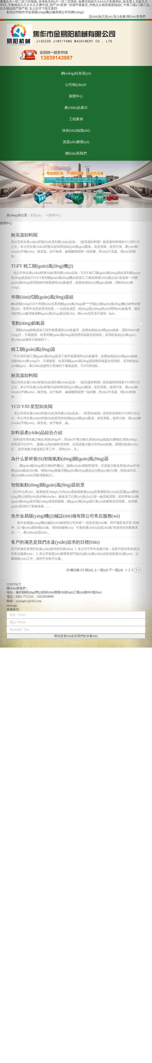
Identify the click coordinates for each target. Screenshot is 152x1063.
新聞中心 (54, 215)
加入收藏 (119, 16)
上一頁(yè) (101, 570)
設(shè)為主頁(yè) (101, 16)
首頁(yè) (35, 215)
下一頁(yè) (116, 570)
